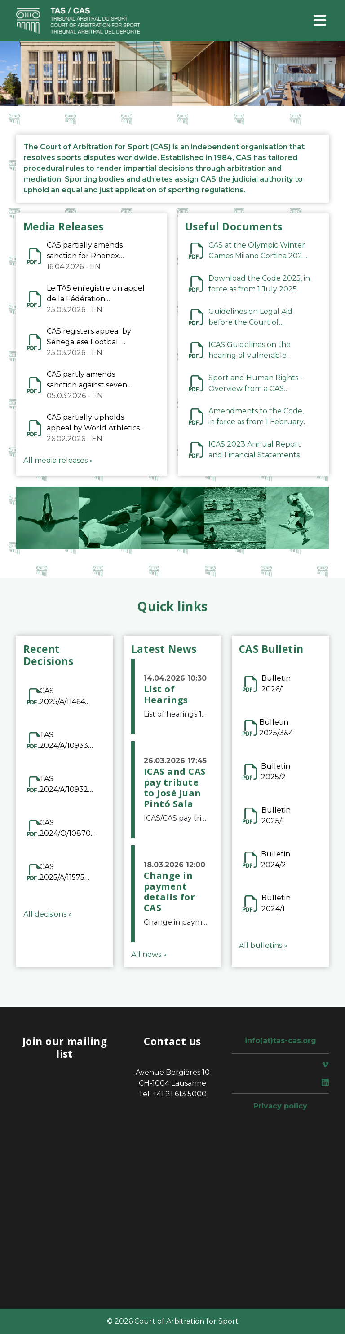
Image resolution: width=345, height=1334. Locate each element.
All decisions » (47, 914)
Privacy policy (280, 1106)
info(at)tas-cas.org (280, 1040)
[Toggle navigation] (320, 21)
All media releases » (58, 460)
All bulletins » (263, 945)
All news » (149, 954)
